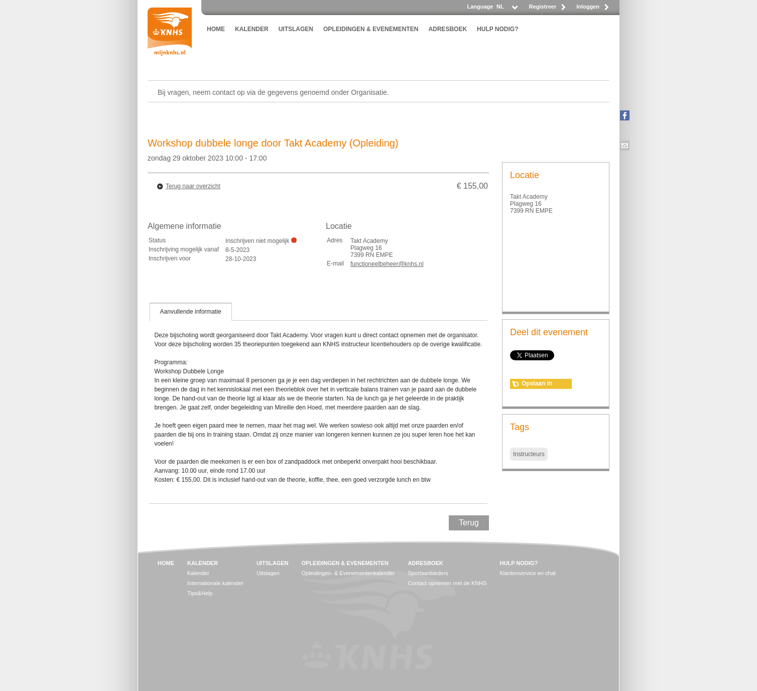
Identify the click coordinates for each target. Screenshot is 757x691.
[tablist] (318, 403)
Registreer (542, 7)
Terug (469, 522)
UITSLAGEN (296, 29)
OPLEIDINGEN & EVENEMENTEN (370, 29)
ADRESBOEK (447, 29)
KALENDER (252, 29)
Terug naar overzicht (193, 186)
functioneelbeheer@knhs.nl (387, 263)
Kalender (198, 573)
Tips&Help (199, 593)
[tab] (191, 312)
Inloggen (587, 7)
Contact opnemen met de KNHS (447, 583)
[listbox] (506, 9)
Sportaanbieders (428, 573)
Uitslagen (268, 573)
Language (480, 7)
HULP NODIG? (497, 29)
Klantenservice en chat (528, 573)
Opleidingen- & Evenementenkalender (348, 573)
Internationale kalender (215, 583)
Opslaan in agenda (537, 384)
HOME (216, 29)
